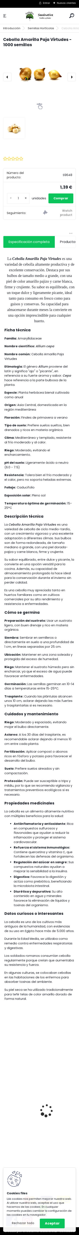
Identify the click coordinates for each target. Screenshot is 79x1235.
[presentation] (7, 77)
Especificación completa (29, 241)
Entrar (46, 3)
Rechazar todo (23, 1223)
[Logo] (39, 15)
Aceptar (52, 1223)
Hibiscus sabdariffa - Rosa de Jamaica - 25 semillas (39, 1115)
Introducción (11, 28)
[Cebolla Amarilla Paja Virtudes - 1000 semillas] (39, 73)
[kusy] (18, 198)
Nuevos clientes (66, 3)
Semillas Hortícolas (41, 28)
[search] (72, 16)
